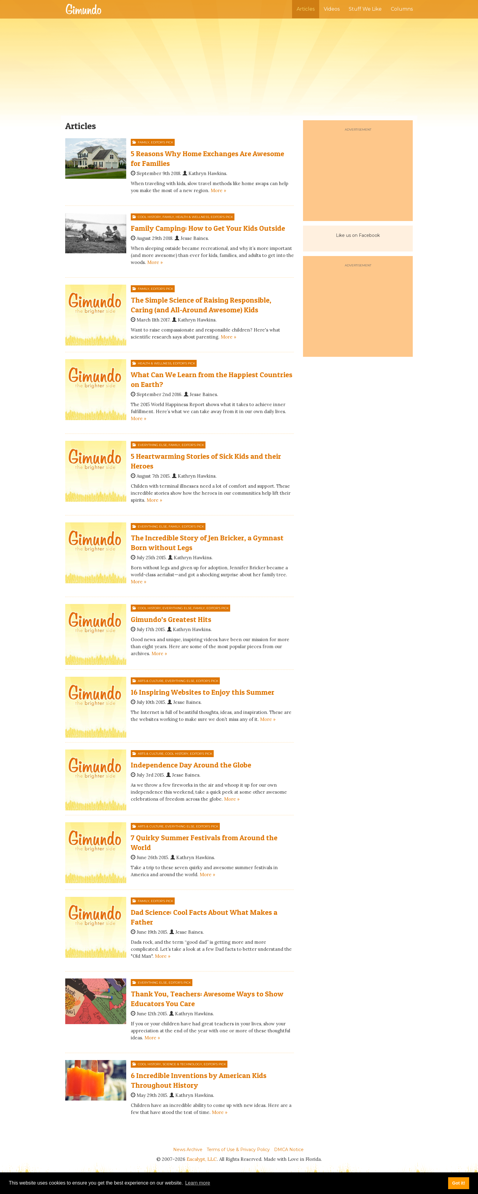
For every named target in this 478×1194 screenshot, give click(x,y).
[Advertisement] (239, 67)
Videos (332, 9)
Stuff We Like (365, 9)
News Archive (187, 1149)
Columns (402, 9)
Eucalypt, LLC (202, 1159)
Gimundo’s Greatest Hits (171, 619)
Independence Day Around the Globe (191, 764)
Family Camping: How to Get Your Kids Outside (208, 228)
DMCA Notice (289, 1149)
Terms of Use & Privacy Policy (238, 1149)
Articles (306, 9)
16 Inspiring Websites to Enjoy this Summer (202, 692)
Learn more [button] (197, 1182)
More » (218, 190)
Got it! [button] (458, 1183)
